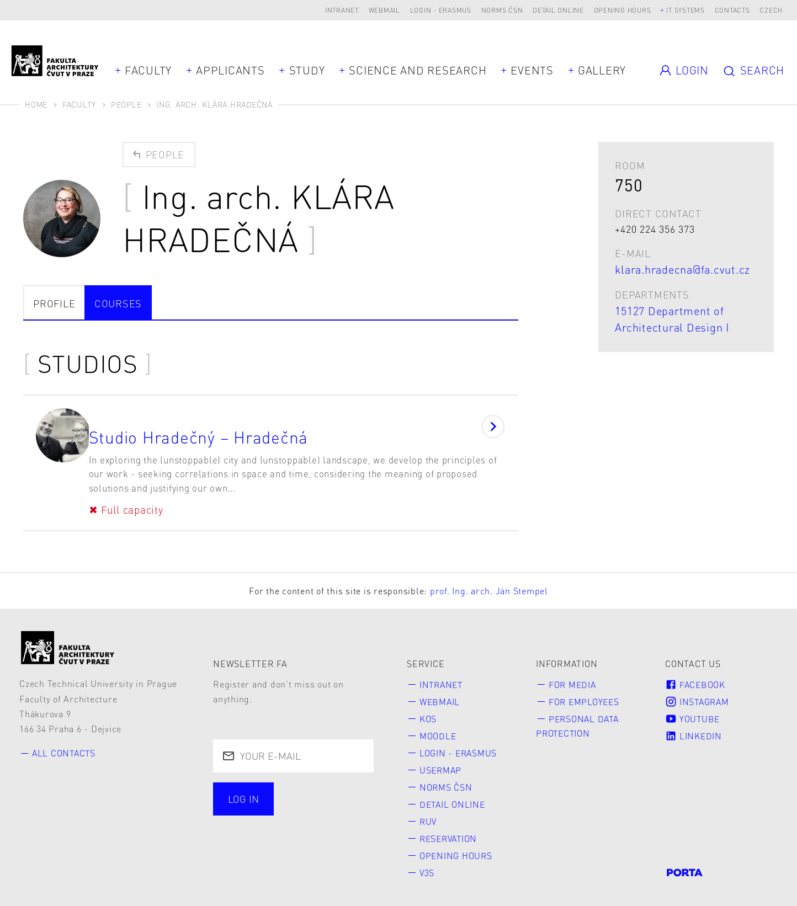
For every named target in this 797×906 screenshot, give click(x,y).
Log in (243, 789)
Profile (54, 303)
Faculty (148, 70)
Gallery (602, 70)
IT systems (685, 10)
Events (532, 70)
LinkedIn (693, 727)
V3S (427, 865)
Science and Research (417, 70)
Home (36, 104)
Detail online (558, 10)
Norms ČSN (502, 10)
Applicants (230, 70)
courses (118, 303)
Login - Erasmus (440, 10)
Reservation (450, 830)
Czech (771, 10)
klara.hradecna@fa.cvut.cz (682, 269)
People (126, 104)
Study (307, 70)
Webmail (384, 10)
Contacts (732, 10)
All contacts (65, 743)
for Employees (585, 692)
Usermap (441, 762)
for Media (573, 675)
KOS (428, 710)
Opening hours (622, 10)
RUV (428, 813)
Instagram (698, 692)
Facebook (695, 675)
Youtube (693, 710)
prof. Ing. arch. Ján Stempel (489, 581)
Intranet (342, 10)
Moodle (438, 727)
